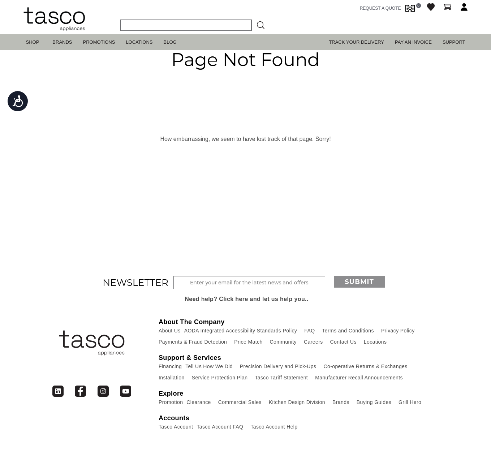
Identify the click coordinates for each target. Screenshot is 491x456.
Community (283, 342)
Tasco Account (176, 427)
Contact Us (343, 342)
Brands (62, 42)
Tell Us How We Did (209, 366)
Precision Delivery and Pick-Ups (278, 366)
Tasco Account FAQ (220, 427)
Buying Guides (374, 402)
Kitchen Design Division (297, 402)
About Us (170, 331)
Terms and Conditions (348, 331)
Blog (170, 42)
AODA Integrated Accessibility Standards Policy (240, 331)
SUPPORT (454, 42)
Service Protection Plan (220, 377)
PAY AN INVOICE (413, 42)
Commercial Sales (240, 402)
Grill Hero (410, 402)
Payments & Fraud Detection (193, 342)
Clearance (198, 402)
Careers (313, 342)
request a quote (380, 8)
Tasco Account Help (273, 427)
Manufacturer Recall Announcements (359, 377)
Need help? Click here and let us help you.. (247, 299)
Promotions (99, 42)
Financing (170, 366)
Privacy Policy (398, 331)
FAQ (309, 331)
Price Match (248, 342)
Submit (359, 282)
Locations (139, 42)
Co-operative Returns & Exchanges (365, 366)
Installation (172, 377)
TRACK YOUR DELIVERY (356, 42)
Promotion (171, 402)
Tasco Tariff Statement (281, 377)
